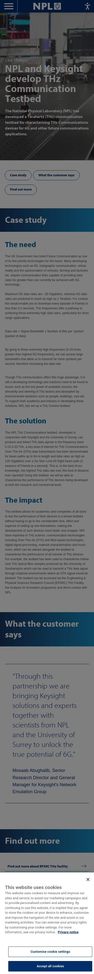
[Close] (87, 883)
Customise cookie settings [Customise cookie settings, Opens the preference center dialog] (50, 955)
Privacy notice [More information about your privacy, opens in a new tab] (68, 936)
